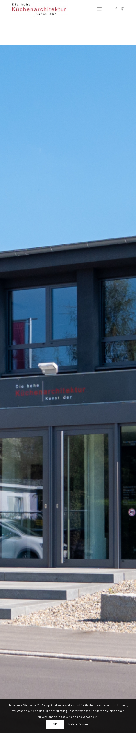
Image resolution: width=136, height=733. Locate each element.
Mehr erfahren (78, 724)
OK (55, 724)
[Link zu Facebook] (116, 8)
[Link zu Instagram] (122, 8)
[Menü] (99, 9)
